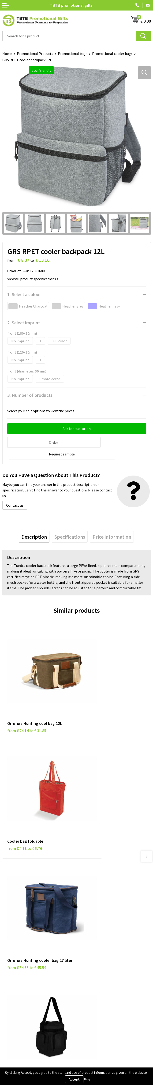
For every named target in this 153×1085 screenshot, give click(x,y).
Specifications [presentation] (69, 524)
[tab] (34, 524)
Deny (87, 1079)
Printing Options (92, 892)
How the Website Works (98, 885)
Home (7, 53)
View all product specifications (33, 278)
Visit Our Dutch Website (97, 967)
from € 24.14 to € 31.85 (26, 693)
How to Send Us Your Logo (99, 907)
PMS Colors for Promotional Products (109, 899)
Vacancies (86, 953)
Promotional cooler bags (112, 53)
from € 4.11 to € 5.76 (99, 693)
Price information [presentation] (112, 524)
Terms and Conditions (19, 967)
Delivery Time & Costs (96, 878)
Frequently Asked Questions (101, 871)
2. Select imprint (23, 323)
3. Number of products (29, 395)
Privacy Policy (13, 953)
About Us (86, 946)
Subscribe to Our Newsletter (25, 981)
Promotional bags (72, 53)
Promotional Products (35, 53)
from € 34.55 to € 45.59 (26, 793)
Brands (8, 946)
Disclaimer (10, 960)
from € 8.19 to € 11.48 (100, 787)
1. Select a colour (24, 294)
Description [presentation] (34, 524)
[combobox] (69, 36)
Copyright (10, 974)
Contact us (14, 493)
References (88, 960)
